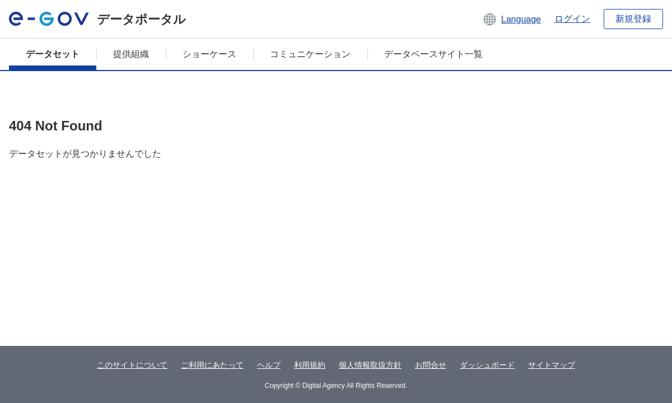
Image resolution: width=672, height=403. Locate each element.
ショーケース (209, 54)
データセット (53, 54)
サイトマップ (551, 364)
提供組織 (131, 54)
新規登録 (633, 19)
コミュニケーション (310, 54)
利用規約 (309, 364)
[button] (511, 19)
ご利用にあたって (212, 364)
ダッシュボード (487, 364)
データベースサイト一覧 (433, 54)
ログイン (572, 19)
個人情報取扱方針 (370, 364)
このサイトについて (132, 364)
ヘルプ (269, 364)
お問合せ (430, 364)
